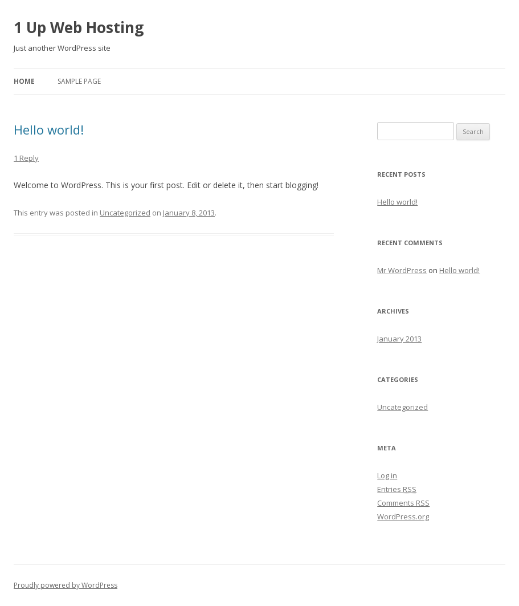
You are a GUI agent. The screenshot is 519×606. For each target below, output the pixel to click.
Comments (403, 503)
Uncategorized (125, 213)
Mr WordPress (402, 270)
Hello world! (49, 129)
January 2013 (399, 338)
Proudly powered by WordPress (65, 585)
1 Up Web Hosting (79, 27)
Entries (396, 489)
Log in (387, 475)
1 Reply (26, 158)
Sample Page (79, 81)
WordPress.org (403, 516)
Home (24, 81)
